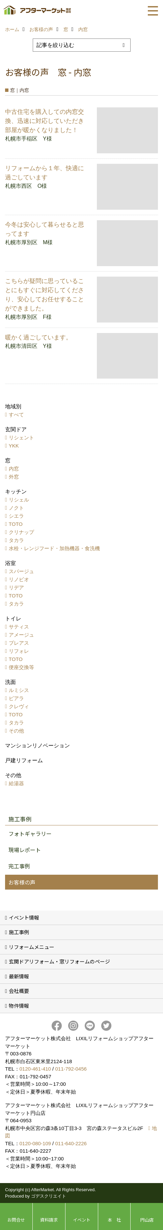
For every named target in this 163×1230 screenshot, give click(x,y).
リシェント (21, 437)
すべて (16, 414)
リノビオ (19, 579)
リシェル (19, 500)
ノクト (16, 508)
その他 (16, 731)
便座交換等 (21, 667)
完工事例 (19, 866)
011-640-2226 (70, 1143)
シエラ (16, 516)
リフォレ (19, 651)
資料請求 (49, 1219)
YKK (14, 446)
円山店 (147, 1219)
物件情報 (19, 1005)
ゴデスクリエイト (48, 1196)
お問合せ (16, 1219)
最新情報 (19, 976)
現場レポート (24, 850)
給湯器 (16, 783)
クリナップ (21, 532)
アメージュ (21, 635)
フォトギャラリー (30, 833)
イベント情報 (24, 917)
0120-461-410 (35, 1069)
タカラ (16, 540)
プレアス (19, 643)
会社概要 (19, 990)
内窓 (14, 468)
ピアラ (16, 698)
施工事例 (19, 932)
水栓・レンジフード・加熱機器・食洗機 (54, 548)
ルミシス (19, 690)
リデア (16, 587)
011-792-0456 (70, 1069)
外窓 (14, 477)
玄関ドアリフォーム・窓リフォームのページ (59, 961)
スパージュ (21, 571)
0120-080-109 (35, 1143)
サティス (19, 627)
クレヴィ (19, 706)
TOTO (16, 524)
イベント (81, 1219)
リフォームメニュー (31, 946)
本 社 (114, 1219)
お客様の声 (21, 882)
